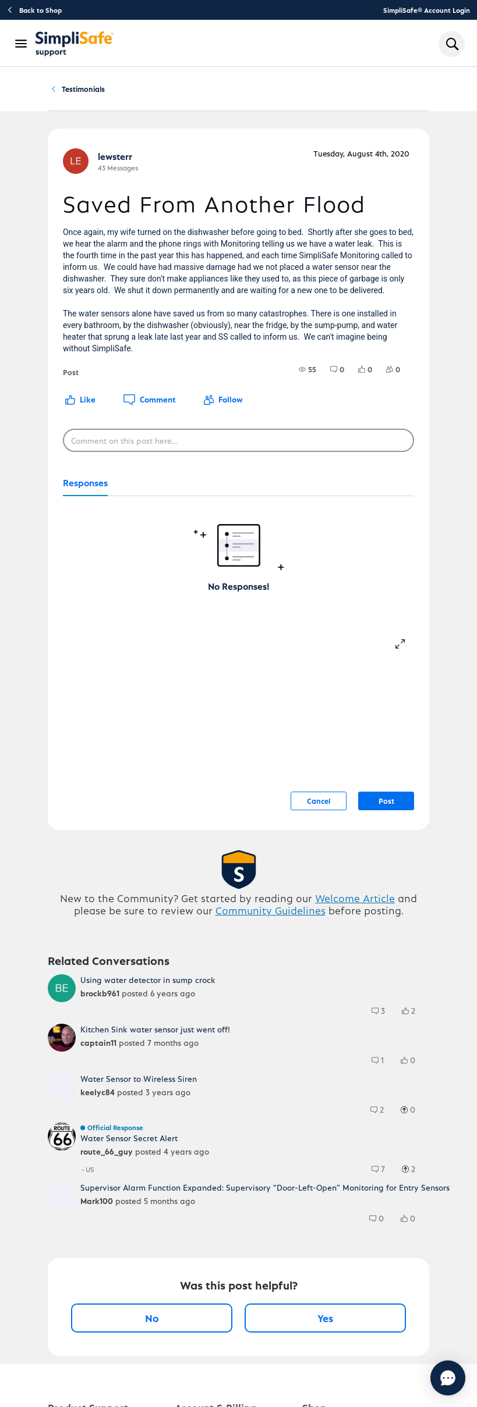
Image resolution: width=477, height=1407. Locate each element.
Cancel (318, 811)
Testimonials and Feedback (174, 94)
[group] (307, 380)
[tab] (85, 494)
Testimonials (263, 94)
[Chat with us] (416, 1377)
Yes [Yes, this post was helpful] (325, 1329)
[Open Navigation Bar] (21, 43)
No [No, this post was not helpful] (152, 1329)
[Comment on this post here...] (238, 451)
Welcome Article (355, 909)
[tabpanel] (238, 555)
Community (90, 94)
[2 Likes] (414, 1022)
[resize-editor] (404, 653)
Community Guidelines (270, 921)
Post (386, 811)
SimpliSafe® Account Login (426, 10)
